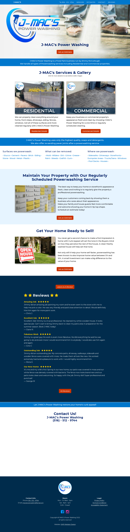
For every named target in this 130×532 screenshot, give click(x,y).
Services (80, 2)
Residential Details (39, 131)
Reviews (111, 2)
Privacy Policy (99, 500)
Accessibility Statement (99, 505)
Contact (101, 2)
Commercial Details (91, 131)
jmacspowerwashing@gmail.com (33, 503)
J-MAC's (17, 2)
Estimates (91, 2)
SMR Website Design (68, 524)
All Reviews (65, 391)
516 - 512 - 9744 (33, 500)
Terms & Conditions (99, 503)
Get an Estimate (65, 52)
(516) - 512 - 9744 (67, 2)
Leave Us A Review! (65, 287)
